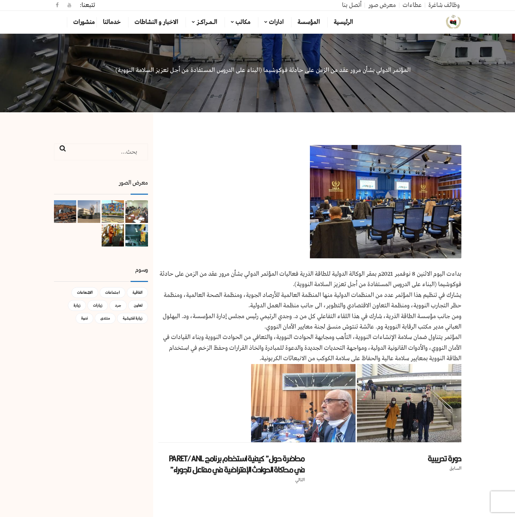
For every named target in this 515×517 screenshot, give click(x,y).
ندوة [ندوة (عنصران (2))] (84, 318)
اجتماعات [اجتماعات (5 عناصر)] (112, 292)
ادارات (276, 22)
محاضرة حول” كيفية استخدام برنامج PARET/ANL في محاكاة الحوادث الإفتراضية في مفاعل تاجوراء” (237, 464)
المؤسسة (308, 22)
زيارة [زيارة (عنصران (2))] (76, 305)
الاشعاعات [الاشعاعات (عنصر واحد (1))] (85, 292)
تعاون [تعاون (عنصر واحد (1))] (138, 305)
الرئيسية (343, 22)
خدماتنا (111, 22)
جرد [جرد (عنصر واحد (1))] (118, 305)
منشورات (84, 22)
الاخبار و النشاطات (156, 22)
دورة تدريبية (444, 459)
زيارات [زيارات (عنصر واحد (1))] (97, 305)
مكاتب (242, 22)
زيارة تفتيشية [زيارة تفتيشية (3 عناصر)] (132, 318)
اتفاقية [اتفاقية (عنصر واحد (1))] (137, 292)
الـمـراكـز (206, 22)
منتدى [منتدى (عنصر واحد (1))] (105, 318)
